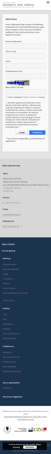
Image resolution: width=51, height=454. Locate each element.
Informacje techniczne (11, 357)
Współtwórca (8, 324)
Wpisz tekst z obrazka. (15, 87)
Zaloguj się (7, 388)
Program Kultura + (10, 264)
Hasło (8, 61)
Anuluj (21, 132)
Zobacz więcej (8, 300)
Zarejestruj (37, 132)
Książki (5, 274)
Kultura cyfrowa (9, 288)
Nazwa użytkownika (14, 41)
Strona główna (9, 251)
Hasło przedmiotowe (11, 333)
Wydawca (6, 329)
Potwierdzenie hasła (14, 71)
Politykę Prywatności (30, 97)
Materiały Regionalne (11, 269)
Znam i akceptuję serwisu (25, 98)
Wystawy (6, 283)
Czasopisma (8, 279)
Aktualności (7, 352)
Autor (5, 314)
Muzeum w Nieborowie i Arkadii (15, 293)
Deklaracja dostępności (12, 371)
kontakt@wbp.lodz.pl (12, 214)
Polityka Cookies (9, 362)
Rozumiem (30, 447)
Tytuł (5, 319)
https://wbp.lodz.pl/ (11, 226)
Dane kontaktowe (10, 366)
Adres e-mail (11, 51)
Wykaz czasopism (10, 338)
